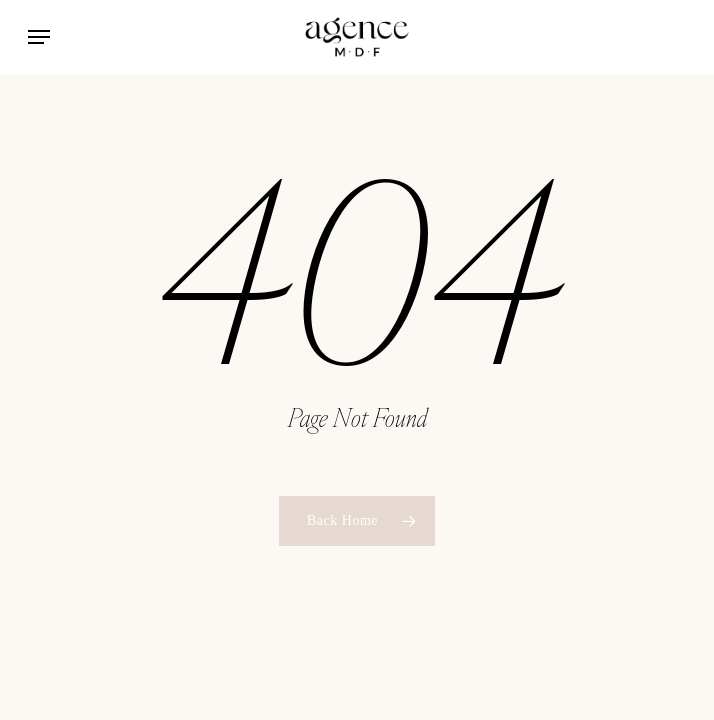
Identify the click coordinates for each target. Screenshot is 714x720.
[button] (39, 37)
